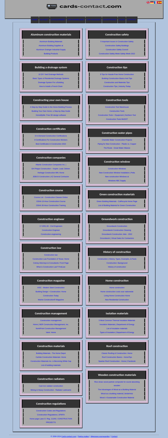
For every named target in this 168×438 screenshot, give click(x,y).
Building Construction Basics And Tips (117, 78)
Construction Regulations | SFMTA (51, 415)
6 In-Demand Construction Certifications (51, 136)
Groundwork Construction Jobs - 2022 (117, 234)
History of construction (117, 267)
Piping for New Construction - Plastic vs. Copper (117, 144)
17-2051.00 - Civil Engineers (50, 226)
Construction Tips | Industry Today (117, 86)
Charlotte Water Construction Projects (117, 140)
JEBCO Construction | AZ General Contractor (51, 177)
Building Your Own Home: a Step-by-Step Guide (51, 111)
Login (122, 19)
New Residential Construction (117, 300)
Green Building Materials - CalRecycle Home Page (117, 201)
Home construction (116, 288)
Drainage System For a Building (51, 82)
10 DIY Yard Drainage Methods (50, 74)
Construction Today (51, 296)
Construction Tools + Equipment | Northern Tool (117, 115)
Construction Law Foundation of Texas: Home (51, 259)
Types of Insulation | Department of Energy (117, 332)
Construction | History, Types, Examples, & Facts (116, 259)
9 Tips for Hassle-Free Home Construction (117, 74)
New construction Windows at (117, 177)
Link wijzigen (93, 19)
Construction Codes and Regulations (51, 411)
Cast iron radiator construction (51, 386)
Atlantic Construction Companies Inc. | (51, 165)
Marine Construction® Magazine (51, 300)
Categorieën (58, 19)
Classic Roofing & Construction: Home (117, 353)
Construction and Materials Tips (117, 82)
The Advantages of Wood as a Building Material (117, 389)
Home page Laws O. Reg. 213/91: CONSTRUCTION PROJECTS (51, 420)
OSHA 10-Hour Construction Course (50, 201)
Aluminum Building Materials (50, 41)
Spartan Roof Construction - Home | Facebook (117, 361)
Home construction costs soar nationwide (117, 292)
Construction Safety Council (117, 50)
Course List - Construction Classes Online (51, 197)
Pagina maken (83, 436)
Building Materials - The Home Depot (51, 353)
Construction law (50, 255)
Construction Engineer (51, 230)
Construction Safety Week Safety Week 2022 (117, 54)
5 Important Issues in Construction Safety (116, 41)
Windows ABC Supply (117, 181)
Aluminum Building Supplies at (51, 46)
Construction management (50, 320)
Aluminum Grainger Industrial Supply (51, 50)
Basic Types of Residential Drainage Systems (51, 78)
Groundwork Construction (117, 226)
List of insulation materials (117, 328)
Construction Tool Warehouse (117, 107)
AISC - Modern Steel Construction (51, 288)
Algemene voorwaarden (100, 436)
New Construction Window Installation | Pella (117, 173)
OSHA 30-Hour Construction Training (51, 205)
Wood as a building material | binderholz (117, 394)
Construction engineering (51, 234)
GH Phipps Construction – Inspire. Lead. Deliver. (51, 169)
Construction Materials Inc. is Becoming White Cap (51, 361)
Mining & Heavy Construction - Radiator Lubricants (51, 390)
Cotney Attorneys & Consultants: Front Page (51, 263)
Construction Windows (117, 169)
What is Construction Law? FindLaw (51, 267)
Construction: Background (117, 263)
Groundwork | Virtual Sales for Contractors (117, 238)
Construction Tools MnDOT (117, 119)
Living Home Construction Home (117, 296)
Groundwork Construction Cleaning (117, 230)
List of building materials (51, 365)
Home (34, 19)
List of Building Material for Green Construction (117, 205)
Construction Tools (117, 111)
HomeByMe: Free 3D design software (51, 115)
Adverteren (109, 19)
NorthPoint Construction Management (51, 328)
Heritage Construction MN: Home (51, 173)
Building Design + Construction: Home (51, 292)
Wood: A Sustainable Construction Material (117, 398)
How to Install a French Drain (51, 86)
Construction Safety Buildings (117, 46)
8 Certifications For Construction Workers (50, 140)
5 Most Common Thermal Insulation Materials (117, 320)
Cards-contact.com (69, 436)
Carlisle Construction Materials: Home (51, 357)
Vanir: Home (51, 332)
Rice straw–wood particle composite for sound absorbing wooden (117, 384)
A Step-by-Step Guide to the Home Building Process (51, 107)
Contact (131, 19)
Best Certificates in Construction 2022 (51, 144)
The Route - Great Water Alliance (117, 148)
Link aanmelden (75, 19)
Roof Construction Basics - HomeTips (117, 357)
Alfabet (44, 19)
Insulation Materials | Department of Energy (117, 324)
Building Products (51, 54)
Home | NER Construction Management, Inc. (51, 324)
